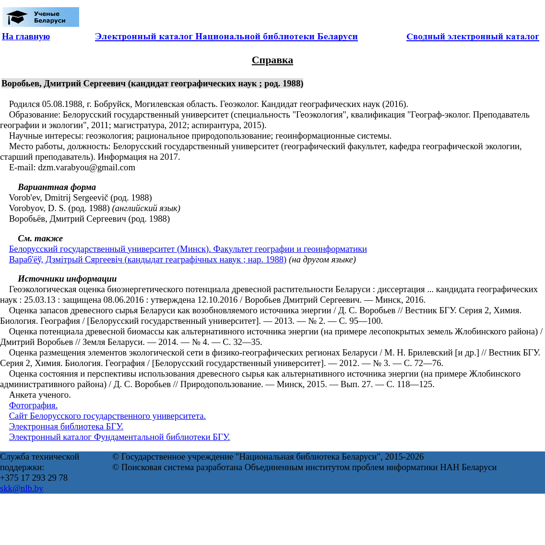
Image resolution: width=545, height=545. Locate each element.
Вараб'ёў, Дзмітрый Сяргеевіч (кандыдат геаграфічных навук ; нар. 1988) (148, 259)
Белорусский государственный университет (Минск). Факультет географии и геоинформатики (188, 249)
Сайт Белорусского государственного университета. (107, 416)
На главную (26, 36)
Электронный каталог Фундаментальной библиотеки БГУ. (119, 437)
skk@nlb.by (21, 488)
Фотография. (33, 405)
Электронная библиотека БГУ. (66, 426)
